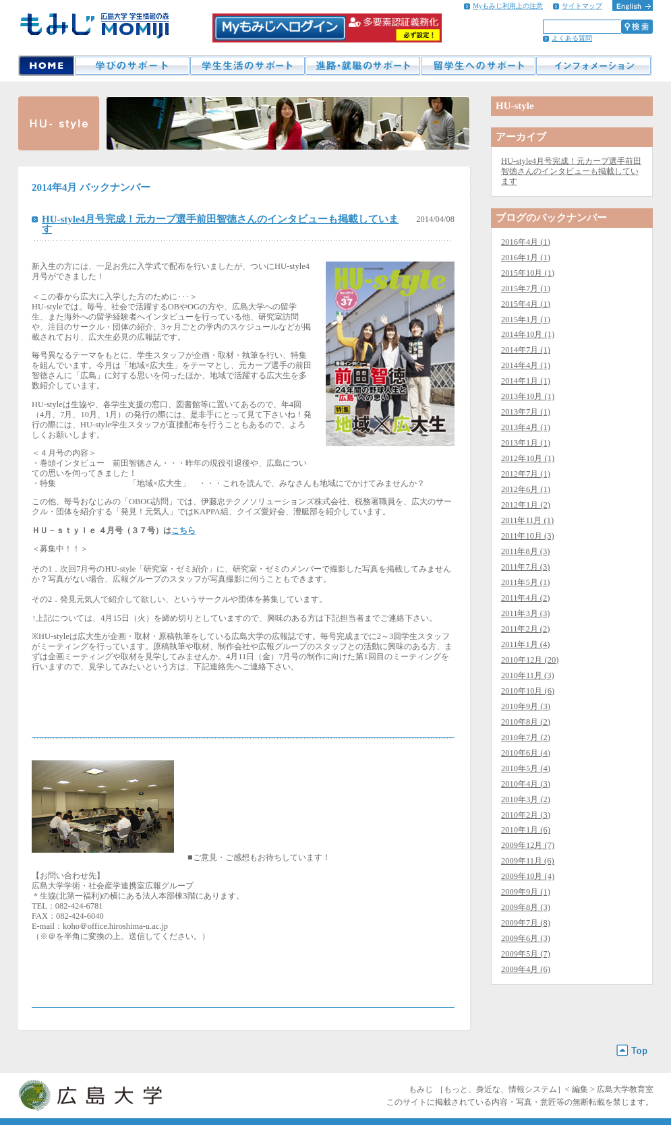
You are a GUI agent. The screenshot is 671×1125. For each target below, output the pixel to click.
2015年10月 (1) (527, 273)
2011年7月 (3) (525, 567)
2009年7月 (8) (525, 923)
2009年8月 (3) (525, 907)
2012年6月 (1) (525, 489)
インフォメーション (593, 65)
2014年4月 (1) (525, 365)
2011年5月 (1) (525, 582)
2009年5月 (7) (525, 954)
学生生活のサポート (247, 65)
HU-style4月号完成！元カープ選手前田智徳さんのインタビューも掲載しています (220, 224)
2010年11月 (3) (527, 675)
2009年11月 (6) (527, 860)
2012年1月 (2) (525, 505)
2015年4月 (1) (525, 304)
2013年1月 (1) (525, 443)
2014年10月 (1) (527, 334)
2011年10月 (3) (527, 536)
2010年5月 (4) (525, 768)
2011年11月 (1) (527, 520)
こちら (183, 530)
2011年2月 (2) (525, 629)
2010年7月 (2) (525, 737)
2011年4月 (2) (525, 598)
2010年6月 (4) (525, 753)
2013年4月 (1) (525, 427)
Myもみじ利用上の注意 (508, 5)
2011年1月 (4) (525, 644)
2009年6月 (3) (525, 938)
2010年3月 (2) (525, 799)
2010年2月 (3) (525, 815)
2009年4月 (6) (525, 969)
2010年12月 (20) (529, 660)
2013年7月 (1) (525, 412)
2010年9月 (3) (525, 706)
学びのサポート (131, 65)
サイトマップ (582, 5)
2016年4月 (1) (525, 242)
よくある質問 (572, 38)
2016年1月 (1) (525, 257)
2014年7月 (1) (525, 350)
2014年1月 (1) (525, 381)
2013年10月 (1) (527, 396)
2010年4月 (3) (525, 784)
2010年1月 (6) (525, 829)
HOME (46, 65)
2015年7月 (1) (525, 288)
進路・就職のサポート (362, 65)
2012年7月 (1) (525, 474)
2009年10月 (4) (527, 876)
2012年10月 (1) (527, 458)
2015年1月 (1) (525, 319)
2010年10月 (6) (527, 691)
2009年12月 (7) (527, 845)
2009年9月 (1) (525, 891)
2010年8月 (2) (525, 722)
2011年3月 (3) (525, 613)
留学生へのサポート (477, 65)
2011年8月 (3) (525, 551)
